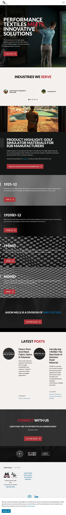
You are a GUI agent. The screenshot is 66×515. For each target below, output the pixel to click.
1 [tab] (29, 99)
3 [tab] (32, 99)
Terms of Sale (28, 473)
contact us (25, 159)
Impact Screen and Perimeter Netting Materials (24, 166)
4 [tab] (34, 99)
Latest (33, 341)
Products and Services (24, 398)
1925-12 (8, 199)
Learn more (9, 54)
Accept (6, 511)
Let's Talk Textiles (32, 438)
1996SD (8, 261)
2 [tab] (30, 99)
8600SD (8, 291)
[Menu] (63, 2)
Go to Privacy (31, 506)
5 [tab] (36, 99)
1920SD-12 (9, 230)
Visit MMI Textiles (32, 322)
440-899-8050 (10, 487)
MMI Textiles (13, 44)
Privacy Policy (28, 475)
